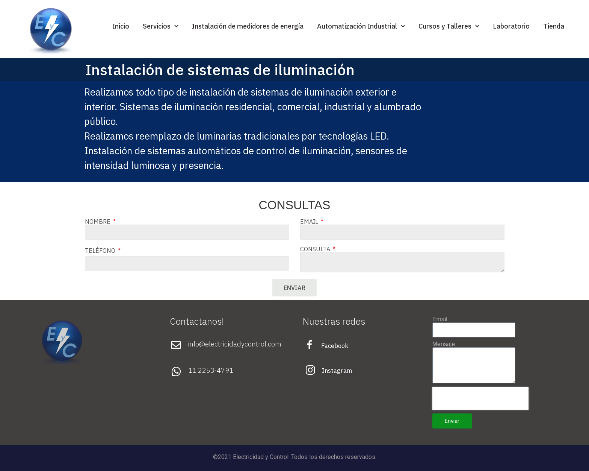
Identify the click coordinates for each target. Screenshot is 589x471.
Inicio (120, 26)
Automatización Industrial (361, 26)
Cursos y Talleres (448, 26)
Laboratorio (511, 26)
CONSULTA (316, 249)
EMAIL (310, 222)
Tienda (553, 26)
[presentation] (480, 398)
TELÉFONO (101, 251)
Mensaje (443, 344)
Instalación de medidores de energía (248, 26)
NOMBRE (98, 222)
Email (439, 319)
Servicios (160, 26)
